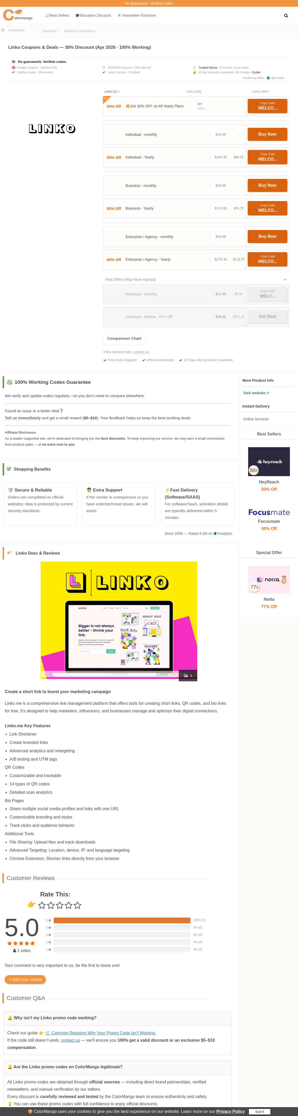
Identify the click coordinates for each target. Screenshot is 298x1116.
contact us (141, 352)
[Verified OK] (49, 67)
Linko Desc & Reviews (38, 556)
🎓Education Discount (93, 15)
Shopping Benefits (32, 472)
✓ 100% (200, 108)
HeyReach (269, 482)
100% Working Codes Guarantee (53, 382)
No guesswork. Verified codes (149, 3)
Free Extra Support (122, 360)
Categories (16, 30)
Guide (256, 72)
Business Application (80, 31)
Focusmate (269, 521)
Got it (259, 1112)
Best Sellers (269, 434)
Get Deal (267, 316)
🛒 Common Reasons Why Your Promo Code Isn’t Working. (100, 1035)
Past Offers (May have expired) (130, 279)
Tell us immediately (23, 418)
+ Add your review (25, 982)
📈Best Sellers (57, 15)
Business (50, 31)
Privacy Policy (230, 1111)
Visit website (254, 393)
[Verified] (134, 72)
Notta (269, 599)
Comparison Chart (124, 338)
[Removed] (45, 72)
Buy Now (267, 134)
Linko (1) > (112, 91)
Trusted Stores (208, 67)
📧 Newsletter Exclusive (136, 15)
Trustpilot (222, 536)
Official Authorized (160, 360)
